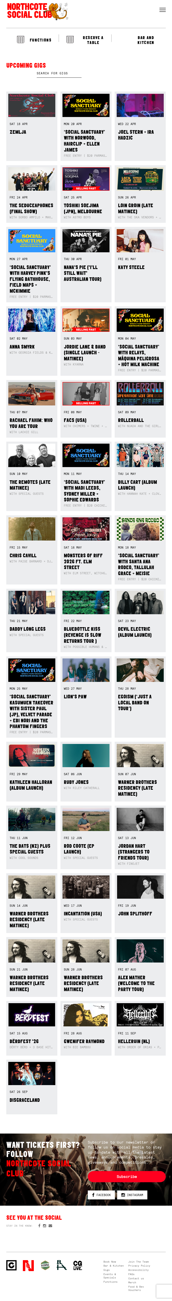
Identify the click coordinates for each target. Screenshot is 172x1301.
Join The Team (138, 1261)
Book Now (109, 1261)
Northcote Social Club (37, 11)
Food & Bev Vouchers (136, 1288)
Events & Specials (109, 1276)
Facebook (101, 1195)
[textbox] (59, 73)
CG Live (77, 1265)
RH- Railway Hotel (62, 1265)
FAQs (131, 1274)
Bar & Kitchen (113, 1265)
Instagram (132, 1195)
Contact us (136, 1278)
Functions (110, 1281)
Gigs (106, 1270)
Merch (132, 1282)
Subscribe (127, 1176)
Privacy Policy (139, 1265)
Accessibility (138, 1270)
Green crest (45, 1265)
